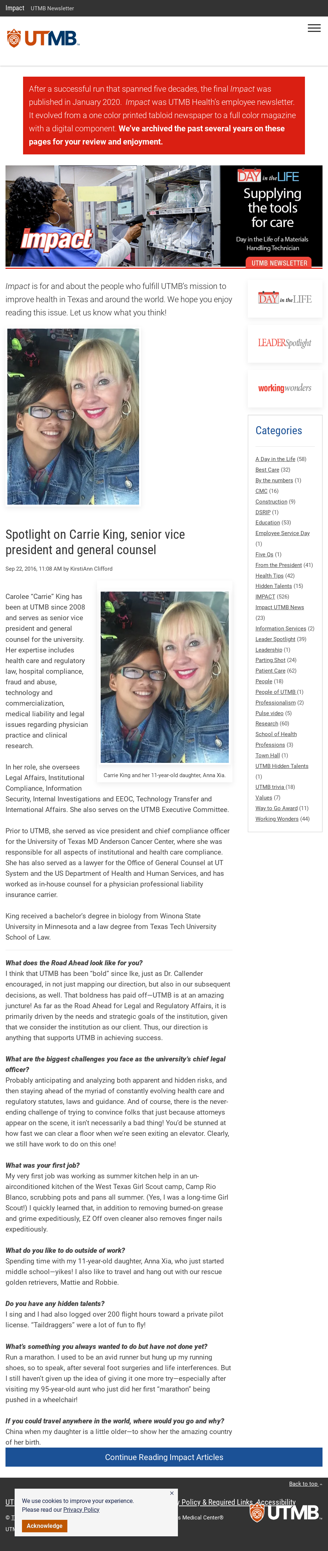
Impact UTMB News (280, 607)
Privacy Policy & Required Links (205, 1502)
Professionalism (276, 702)
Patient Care (271, 670)
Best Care (267, 470)
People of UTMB (276, 692)
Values (264, 797)
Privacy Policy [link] (81, 1509)
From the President (279, 565)
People (264, 681)
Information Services (281, 628)
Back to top (306, 1484)
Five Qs (264, 554)
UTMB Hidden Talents (282, 766)
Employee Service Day (283, 533)
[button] (171, 1493)
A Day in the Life (275, 459)
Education (268, 522)
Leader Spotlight (275, 639)
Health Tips (270, 576)
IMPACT (265, 596)
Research (267, 723)
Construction (271, 501)
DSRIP (263, 512)
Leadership (269, 650)
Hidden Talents (274, 586)
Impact (15, 8)
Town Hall (268, 755)
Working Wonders (277, 819)
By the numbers (274, 480)
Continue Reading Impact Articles (164, 1457)
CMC (262, 491)
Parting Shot (271, 660)
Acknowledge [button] (45, 1525)
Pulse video (270, 713)
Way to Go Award (277, 808)
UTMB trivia (271, 787)
